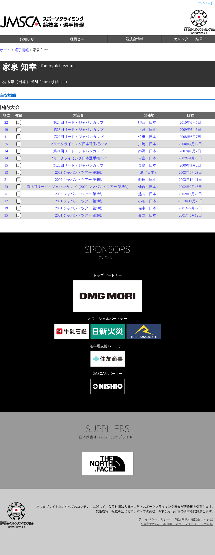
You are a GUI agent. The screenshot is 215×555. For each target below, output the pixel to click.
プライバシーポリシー (154, 519)
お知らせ (27, 39)
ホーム (5, 50)
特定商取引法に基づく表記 (194, 519)
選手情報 (22, 50)
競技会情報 (135, 39)
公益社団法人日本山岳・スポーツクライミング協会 (177, 524)
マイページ (206, 3)
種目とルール (81, 39)
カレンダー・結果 (188, 39)
